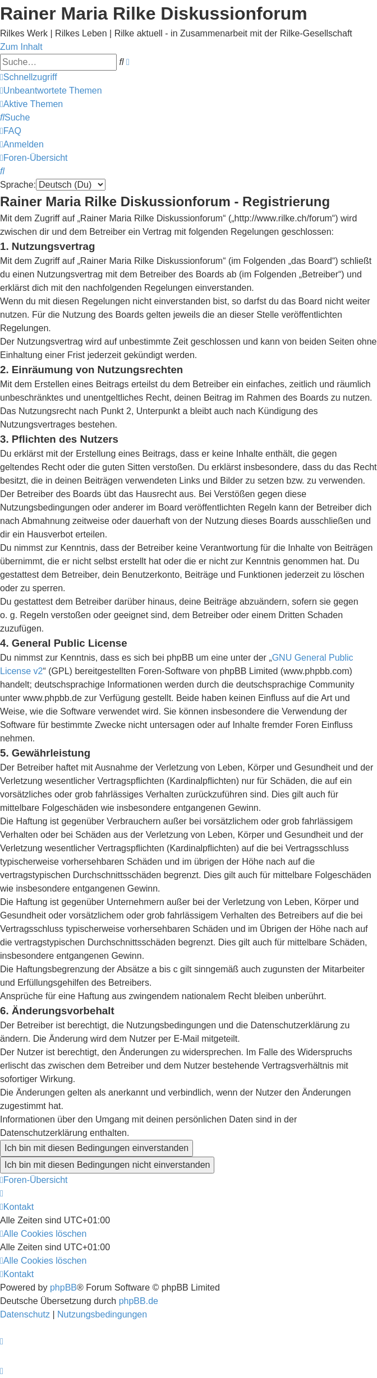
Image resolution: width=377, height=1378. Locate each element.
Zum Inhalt (21, 47)
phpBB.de (138, 1301)
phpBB (63, 1287)
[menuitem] (51, 90)
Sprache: (18, 184)
